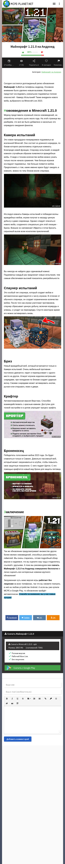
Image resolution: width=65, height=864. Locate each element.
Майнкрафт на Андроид (51, 72)
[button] (6, 698)
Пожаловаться (59, 62)
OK (53, 618)
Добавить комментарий (17, 739)
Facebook (12, 618)
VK (39, 618)
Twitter (26, 618)
